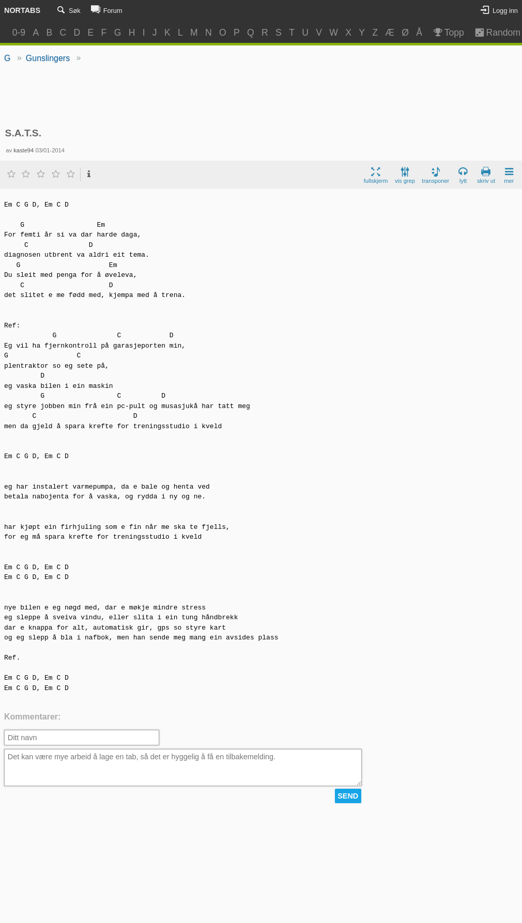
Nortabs (22, 10)
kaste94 (23, 150)
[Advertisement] (261, 96)
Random (492, 32)
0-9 (18, 32)
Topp (448, 32)
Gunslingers (48, 58)
